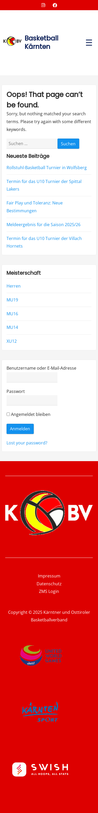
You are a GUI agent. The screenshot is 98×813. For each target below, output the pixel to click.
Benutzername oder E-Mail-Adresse (41, 368)
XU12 (12, 341)
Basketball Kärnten (41, 42)
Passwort (16, 391)
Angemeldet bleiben (28, 414)
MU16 (12, 313)
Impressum (49, 576)
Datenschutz (49, 584)
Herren (14, 286)
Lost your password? (27, 442)
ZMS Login (49, 591)
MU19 (12, 299)
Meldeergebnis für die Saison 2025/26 (43, 224)
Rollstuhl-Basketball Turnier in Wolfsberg (47, 167)
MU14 (12, 327)
